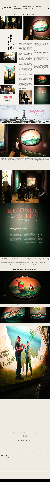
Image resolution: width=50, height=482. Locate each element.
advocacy (20, 6)
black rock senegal (7, 456)
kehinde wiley (14, 456)
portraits (2, 457)
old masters (46, 456)
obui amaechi (32, 456)
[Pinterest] (21, 440)
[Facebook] (26, 440)
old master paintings (39, 456)
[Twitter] (18, 440)
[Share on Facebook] (4, 455)
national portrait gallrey (22, 456)
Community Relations (37, 6)
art (2, 456)
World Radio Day (45, 459)
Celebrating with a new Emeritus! (18, 452)
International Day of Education (8, 459)
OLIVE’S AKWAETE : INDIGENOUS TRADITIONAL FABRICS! (6, 452)
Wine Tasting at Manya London (30, 452)
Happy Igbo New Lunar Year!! (43, 452)
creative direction (27, 6)
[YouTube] (23, 440)
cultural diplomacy (17, 8)
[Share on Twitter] (5, 455)
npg (28, 456)
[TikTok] (48, 8)
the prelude (7, 457)
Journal (25, 8)
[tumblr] (28, 440)
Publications (31, 8)
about (14, 6)
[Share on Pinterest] (6, 455)
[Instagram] (20, 440)
